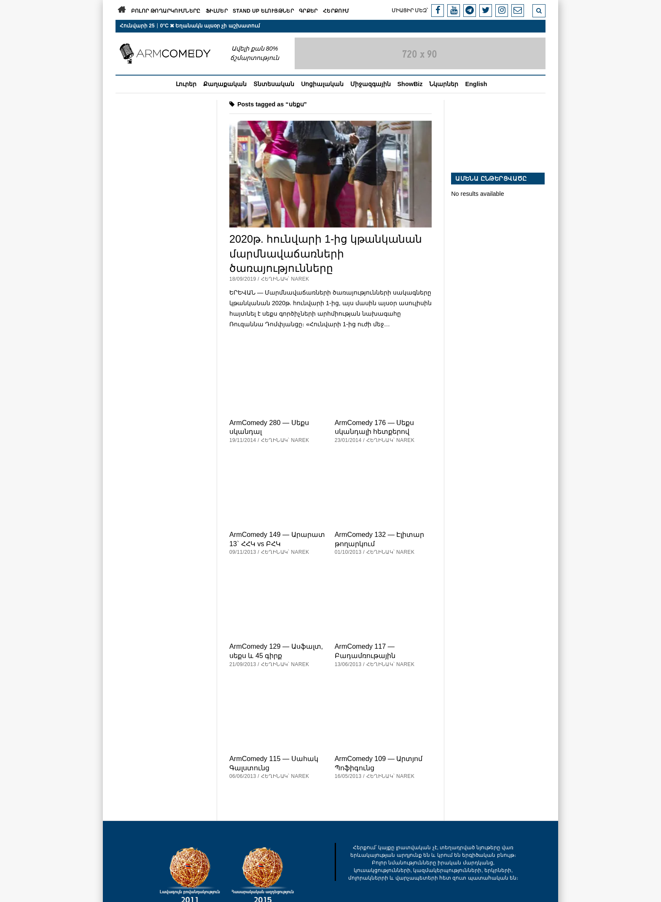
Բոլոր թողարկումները (166, 11)
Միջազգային (370, 84)
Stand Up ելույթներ (263, 11)
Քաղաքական (225, 84)
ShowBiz (410, 84)
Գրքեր (308, 11)
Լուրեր (186, 84)
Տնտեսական (273, 84)
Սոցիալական (322, 84)
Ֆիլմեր (217, 11)
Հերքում (336, 11)
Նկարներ (443, 84)
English (476, 84)
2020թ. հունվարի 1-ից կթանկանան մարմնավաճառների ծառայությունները (325, 253)
